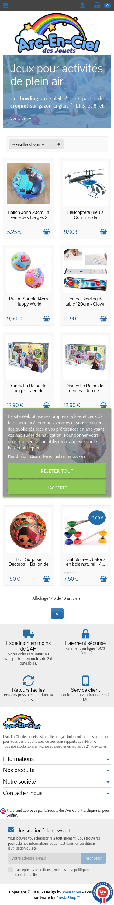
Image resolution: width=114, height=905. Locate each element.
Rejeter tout (57, 470)
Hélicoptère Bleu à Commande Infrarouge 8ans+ (85, 217)
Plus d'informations (24, 456)
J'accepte (57, 487)
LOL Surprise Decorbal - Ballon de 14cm (28, 564)
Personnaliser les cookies (64, 456)
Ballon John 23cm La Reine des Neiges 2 (28, 215)
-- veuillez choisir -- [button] (28, 144)
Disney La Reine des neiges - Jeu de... (85, 388)
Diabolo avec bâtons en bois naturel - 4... (85, 562)
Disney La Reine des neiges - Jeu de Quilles (29, 391)
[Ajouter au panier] (46, 231)
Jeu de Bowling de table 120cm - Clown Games (85, 304)
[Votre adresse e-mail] (44, 858)
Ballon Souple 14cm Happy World (28, 301)
